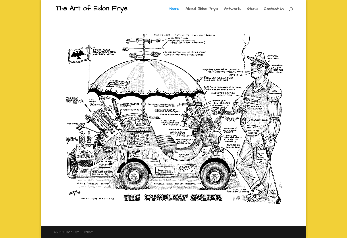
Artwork (232, 9)
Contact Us (274, 9)
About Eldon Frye (201, 9)
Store (252, 9)
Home (174, 9)
